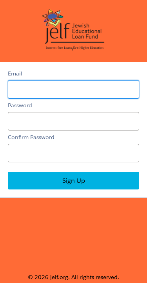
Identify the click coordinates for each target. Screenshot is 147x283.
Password (20, 105)
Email (15, 73)
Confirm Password (31, 137)
